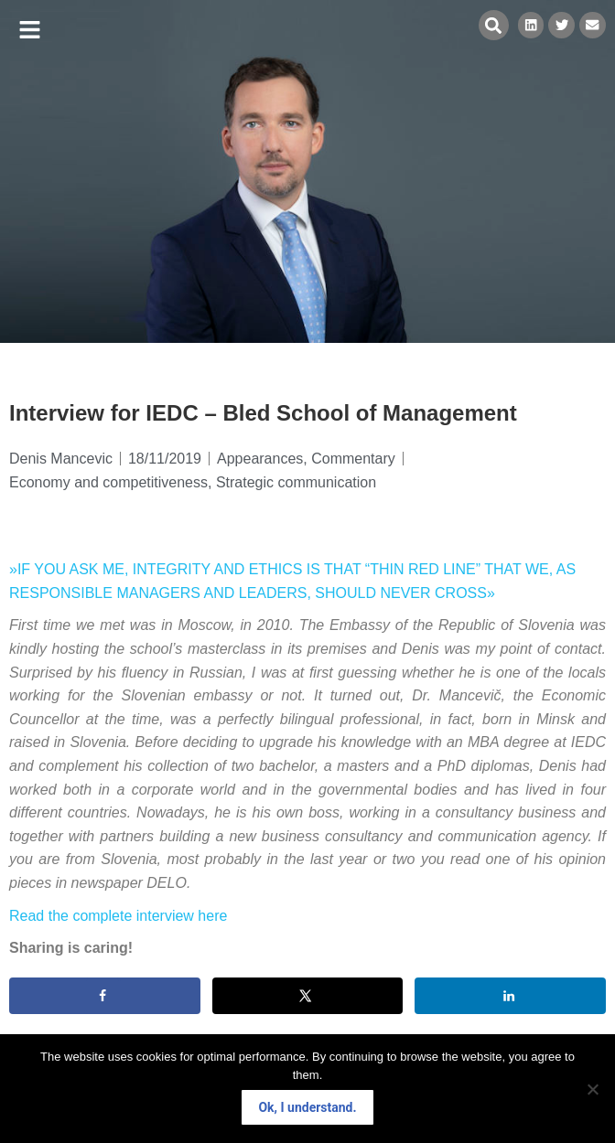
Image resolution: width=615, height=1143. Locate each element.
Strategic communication (296, 482)
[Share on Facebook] (104, 995)
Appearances (260, 458)
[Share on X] (308, 995)
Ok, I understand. (307, 1107)
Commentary (353, 458)
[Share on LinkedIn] (510, 995)
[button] (29, 29)
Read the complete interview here (118, 916)
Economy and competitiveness (108, 482)
